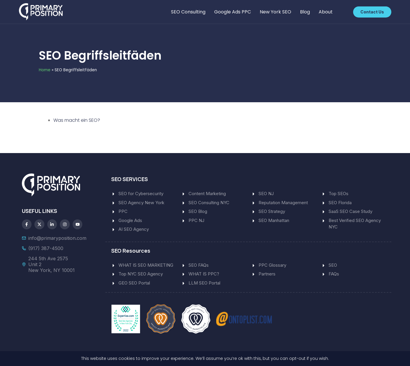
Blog (305, 11)
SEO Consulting (188, 11)
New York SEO (275, 11)
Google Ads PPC (232, 11)
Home (44, 70)
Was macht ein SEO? (76, 120)
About (326, 11)
